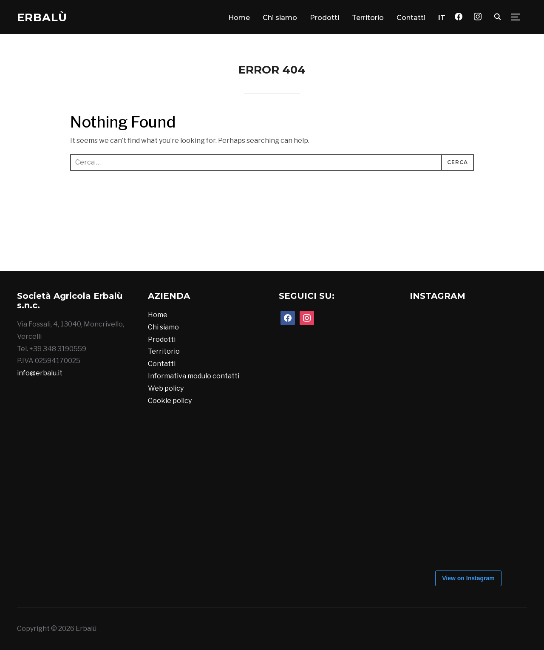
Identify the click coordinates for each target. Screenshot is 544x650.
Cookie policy (170, 401)
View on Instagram (468, 578)
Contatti (411, 18)
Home (239, 18)
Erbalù (42, 17)
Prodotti (324, 18)
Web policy (166, 388)
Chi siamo (280, 18)
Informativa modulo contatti (193, 376)
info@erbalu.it (39, 373)
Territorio (368, 18)
